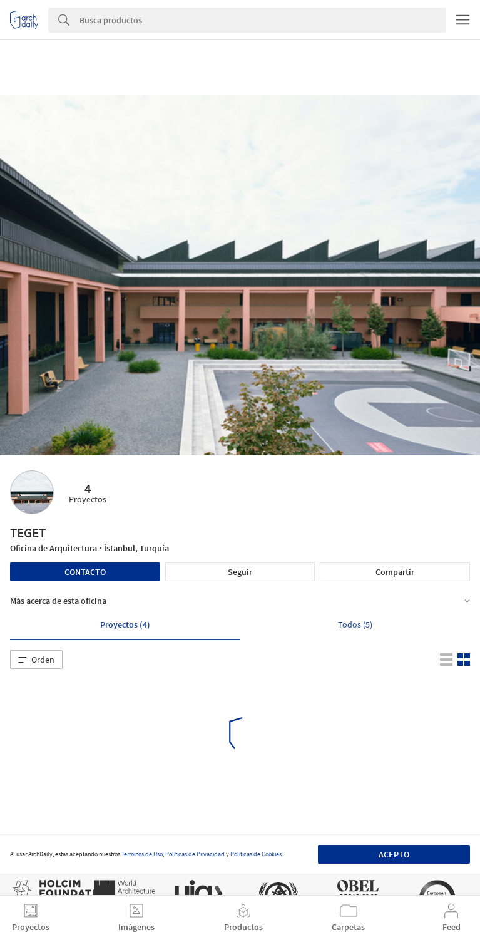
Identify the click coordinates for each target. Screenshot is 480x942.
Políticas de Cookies (256, 854)
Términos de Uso (142, 854)
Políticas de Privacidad (195, 854)
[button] (36, 659)
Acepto (394, 854)
